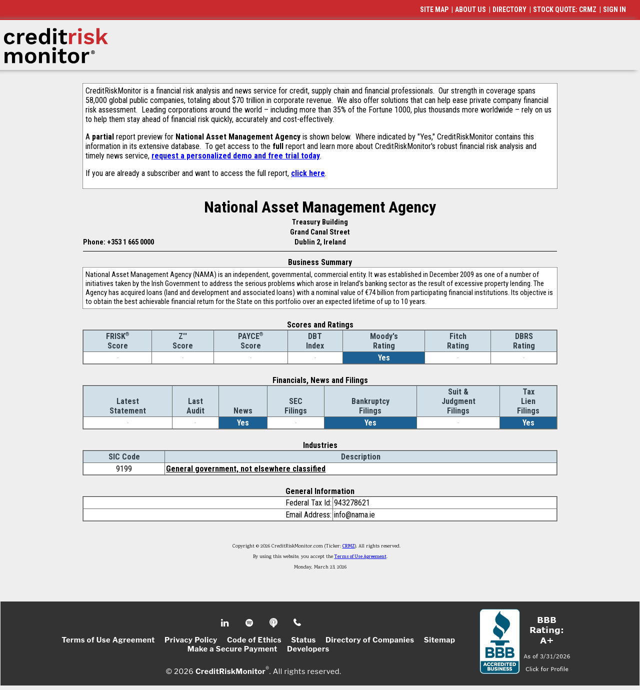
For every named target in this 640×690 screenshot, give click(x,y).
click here (308, 173)
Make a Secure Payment (233, 649)
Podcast (274, 623)
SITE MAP (434, 10)
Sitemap (440, 640)
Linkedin (226, 623)
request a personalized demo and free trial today (236, 155)
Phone (298, 623)
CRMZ (348, 546)
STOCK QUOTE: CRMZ (564, 10)
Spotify (250, 623)
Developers (308, 649)
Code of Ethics (254, 640)
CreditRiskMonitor (231, 671)
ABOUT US (470, 10)
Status (303, 640)
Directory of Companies (370, 640)
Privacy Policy (191, 640)
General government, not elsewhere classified (246, 469)
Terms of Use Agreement (360, 557)
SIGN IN (614, 10)
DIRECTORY (509, 10)
